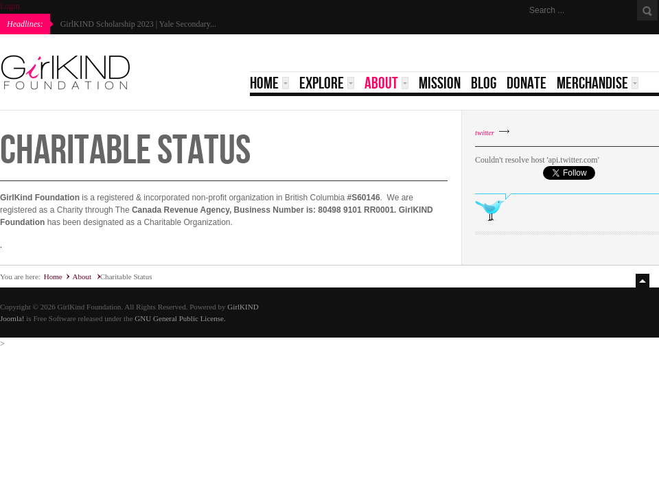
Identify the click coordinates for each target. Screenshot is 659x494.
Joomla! (12, 318)
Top (644, 280)
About (82, 276)
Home (53, 276)
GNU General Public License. (180, 318)
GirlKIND (242, 307)
